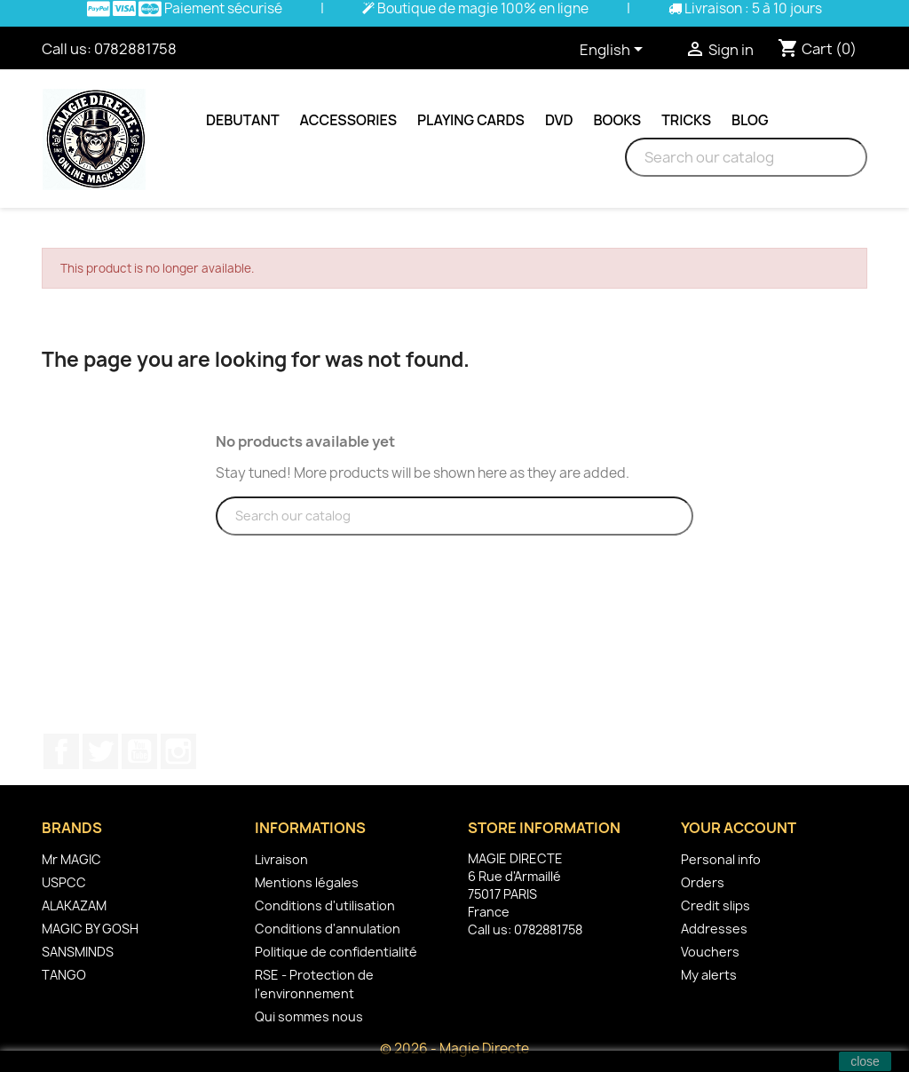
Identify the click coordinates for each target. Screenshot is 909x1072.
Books (618, 120)
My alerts (709, 974)
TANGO (64, 974)
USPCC (64, 882)
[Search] (746, 157)
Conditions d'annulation (327, 928)
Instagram (178, 751)
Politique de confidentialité (336, 951)
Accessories (348, 120)
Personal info (721, 859)
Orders (702, 882)
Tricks (686, 120)
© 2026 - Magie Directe (454, 1048)
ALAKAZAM (74, 905)
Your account (738, 828)
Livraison (281, 859)
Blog (750, 120)
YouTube (139, 751)
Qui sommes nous (309, 1016)
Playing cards (471, 120)
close (865, 1061)
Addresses (714, 928)
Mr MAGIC (71, 859)
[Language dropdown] (614, 50)
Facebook (61, 751)
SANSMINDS (78, 951)
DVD (559, 120)
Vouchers (710, 951)
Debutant (243, 120)
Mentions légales (307, 882)
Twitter (100, 751)
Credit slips (715, 905)
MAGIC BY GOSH (90, 928)
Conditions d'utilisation (325, 905)
